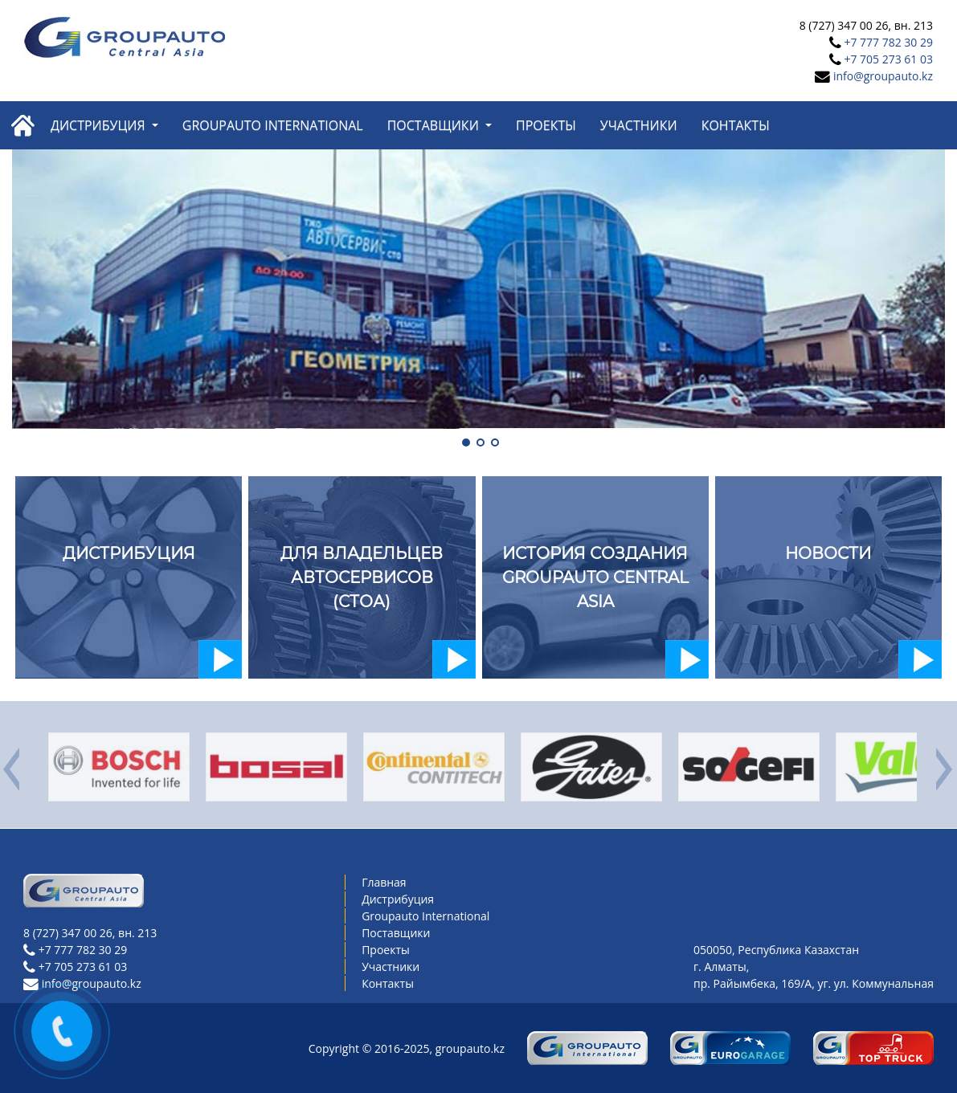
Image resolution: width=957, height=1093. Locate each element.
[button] (464, 441)
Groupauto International (272, 125)
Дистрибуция (100, 125)
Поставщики (434, 125)
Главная (384, 882)
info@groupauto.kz (883, 76)
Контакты (735, 125)
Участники (638, 125)
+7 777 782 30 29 (888, 42)
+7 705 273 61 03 (888, 59)
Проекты (546, 125)
